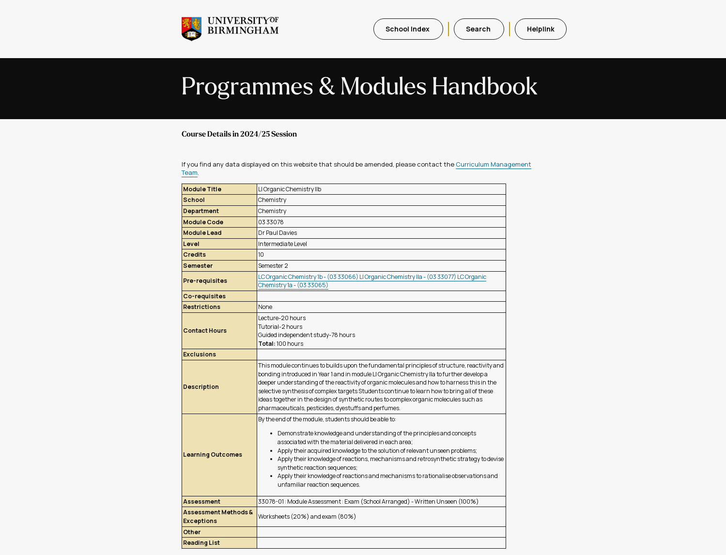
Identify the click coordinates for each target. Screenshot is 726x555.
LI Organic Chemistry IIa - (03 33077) (408, 277)
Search (479, 28)
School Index (408, 28)
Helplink (541, 28)
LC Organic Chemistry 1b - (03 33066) (308, 277)
